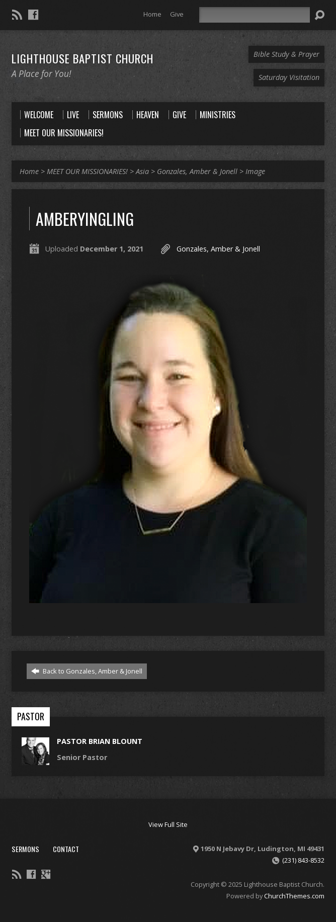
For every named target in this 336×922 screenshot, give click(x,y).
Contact (66, 849)
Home (152, 14)
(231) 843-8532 (303, 860)
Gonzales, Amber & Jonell (197, 171)
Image (255, 171)
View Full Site (168, 824)
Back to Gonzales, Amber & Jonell (86, 671)
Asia (142, 171)
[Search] (254, 15)
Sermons (25, 849)
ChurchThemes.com (294, 895)
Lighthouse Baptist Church (82, 58)
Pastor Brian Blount (99, 741)
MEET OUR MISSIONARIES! (87, 171)
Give (177, 14)
